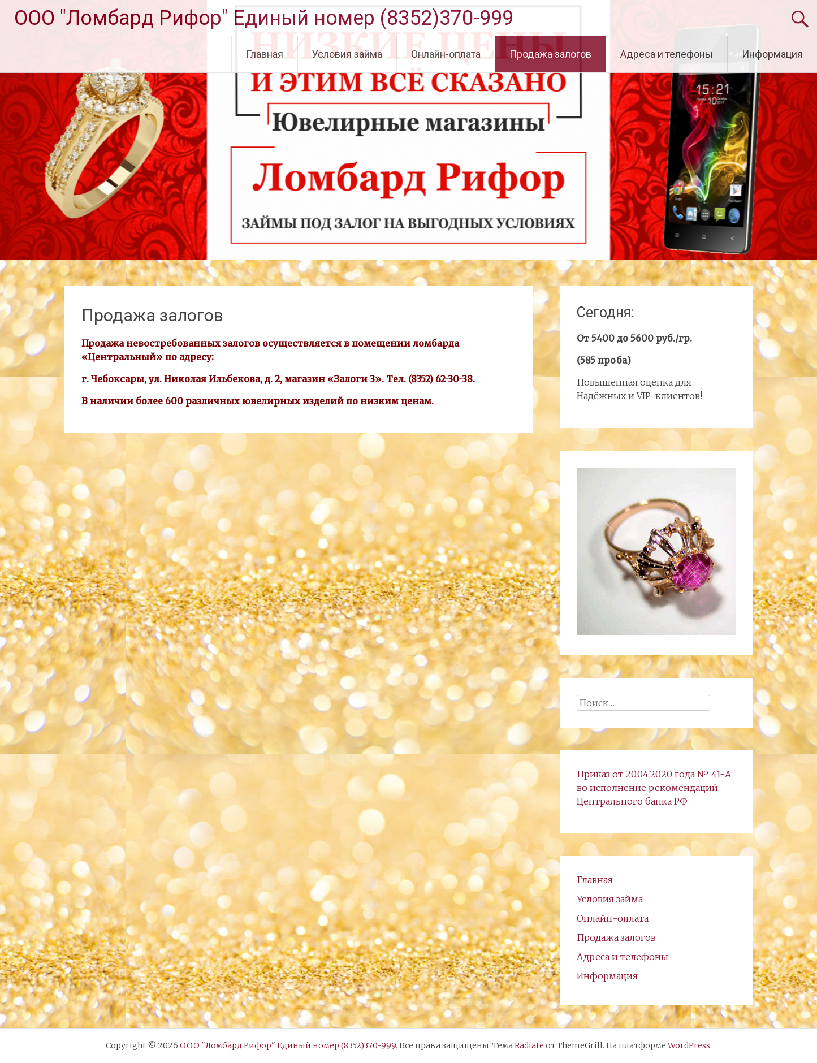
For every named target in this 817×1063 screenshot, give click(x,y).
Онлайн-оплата (446, 54)
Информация (772, 54)
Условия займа (347, 54)
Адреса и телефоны (666, 54)
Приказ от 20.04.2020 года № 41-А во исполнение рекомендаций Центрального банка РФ (654, 787)
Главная (264, 54)
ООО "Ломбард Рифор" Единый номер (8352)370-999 (263, 18)
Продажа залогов (550, 54)
